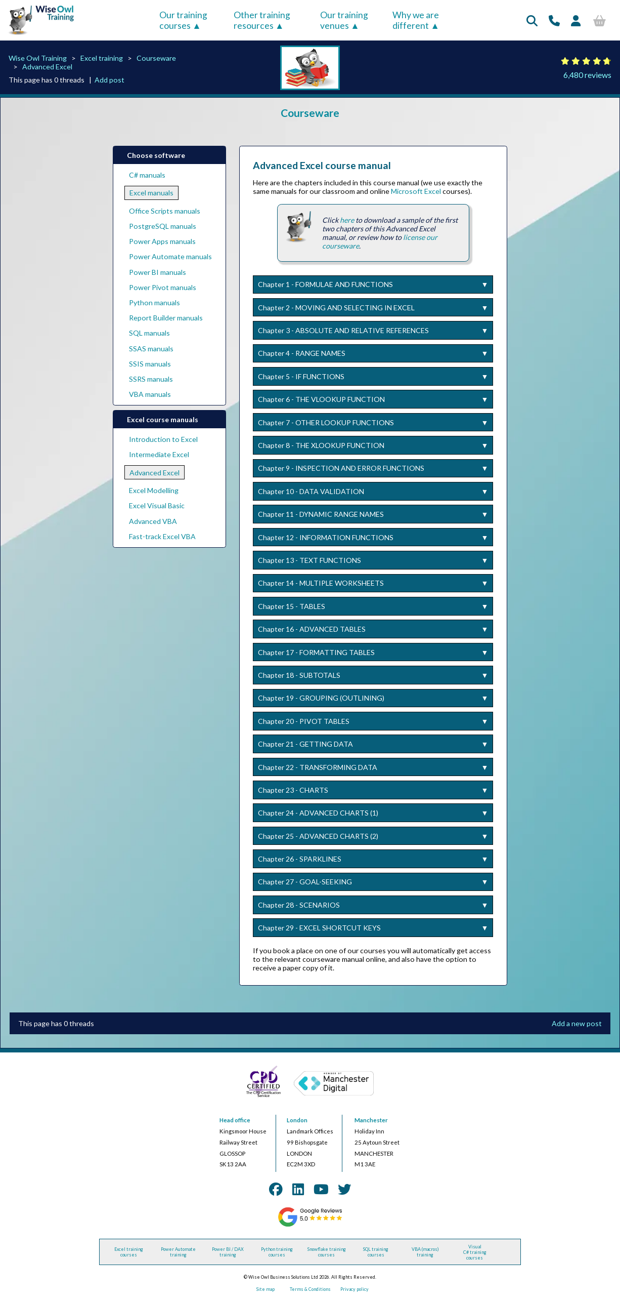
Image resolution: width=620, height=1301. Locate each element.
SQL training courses (375, 1251)
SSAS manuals (151, 348)
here (347, 220)
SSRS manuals (151, 379)
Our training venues (344, 20)
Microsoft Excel (416, 191)
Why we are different (415, 20)
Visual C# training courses (474, 1252)
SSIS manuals (150, 363)
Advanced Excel (47, 66)
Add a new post (577, 1023)
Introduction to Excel (163, 439)
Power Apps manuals (162, 241)
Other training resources (262, 20)
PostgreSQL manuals (162, 226)
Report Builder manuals (166, 317)
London (297, 1120)
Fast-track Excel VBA (162, 536)
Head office (234, 1120)
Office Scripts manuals (164, 211)
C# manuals (147, 175)
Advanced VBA (153, 521)
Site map (265, 1289)
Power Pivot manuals (162, 287)
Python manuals (154, 302)
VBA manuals (150, 394)
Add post (109, 79)
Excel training (101, 58)
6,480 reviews (587, 74)
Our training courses (183, 20)
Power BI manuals (157, 272)
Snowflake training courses (326, 1251)
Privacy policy (354, 1289)
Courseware (156, 58)
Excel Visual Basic (157, 505)
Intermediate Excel (159, 454)
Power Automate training (178, 1251)
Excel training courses (128, 1251)
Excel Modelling (154, 490)
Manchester (371, 1120)
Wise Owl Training (38, 58)
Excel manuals (151, 192)
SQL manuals (149, 333)
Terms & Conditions (310, 1289)
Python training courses (277, 1251)
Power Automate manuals (170, 256)
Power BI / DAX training (228, 1251)
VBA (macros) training (425, 1251)
